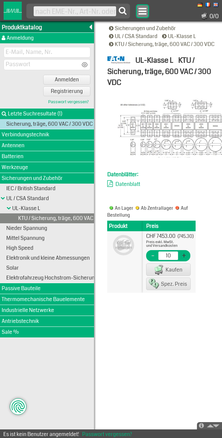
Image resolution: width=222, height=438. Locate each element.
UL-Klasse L (179, 36)
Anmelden (67, 79)
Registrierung (67, 91)
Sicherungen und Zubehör (143, 28)
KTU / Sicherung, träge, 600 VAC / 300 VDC (162, 44)
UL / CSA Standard (133, 36)
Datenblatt (127, 184)
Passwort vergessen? (68, 102)
